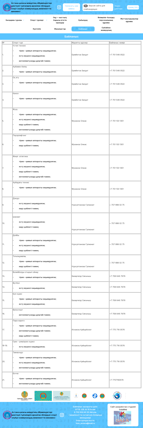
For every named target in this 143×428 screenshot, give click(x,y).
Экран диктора (118, 7)
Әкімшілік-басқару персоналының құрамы (106, 20)
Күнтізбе (37, 29)
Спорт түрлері (36, 20)
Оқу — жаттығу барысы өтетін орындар (60, 20)
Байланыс (83, 29)
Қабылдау (83, 20)
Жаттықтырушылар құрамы (129, 20)
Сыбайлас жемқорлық (106, 29)
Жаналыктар (60, 29)
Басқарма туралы (14, 20)
